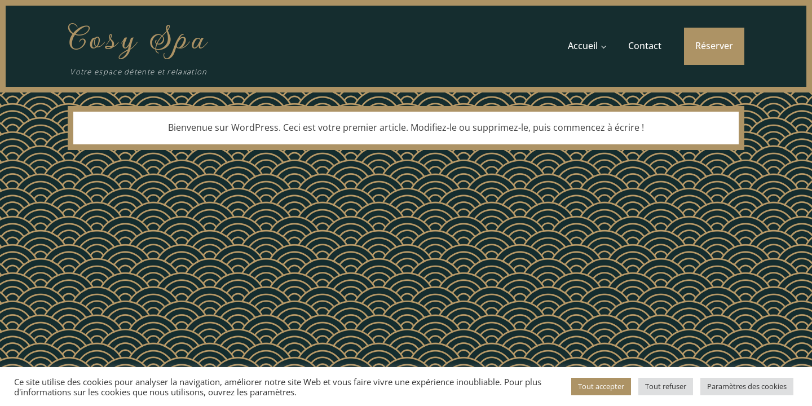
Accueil (583, 45)
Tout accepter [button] (601, 386)
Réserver (714, 45)
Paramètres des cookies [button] (747, 386)
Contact (644, 45)
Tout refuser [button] (665, 386)
